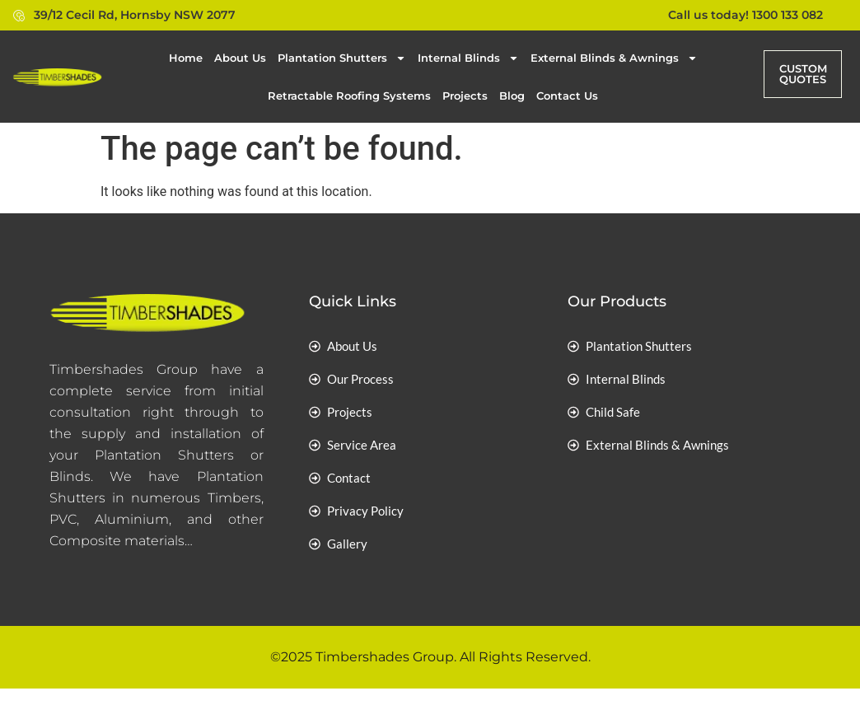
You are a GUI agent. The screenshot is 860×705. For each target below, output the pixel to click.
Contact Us (567, 95)
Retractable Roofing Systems (349, 95)
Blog (512, 95)
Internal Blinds (468, 58)
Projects (465, 95)
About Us (240, 57)
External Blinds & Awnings (614, 58)
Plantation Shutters (342, 58)
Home (186, 57)
